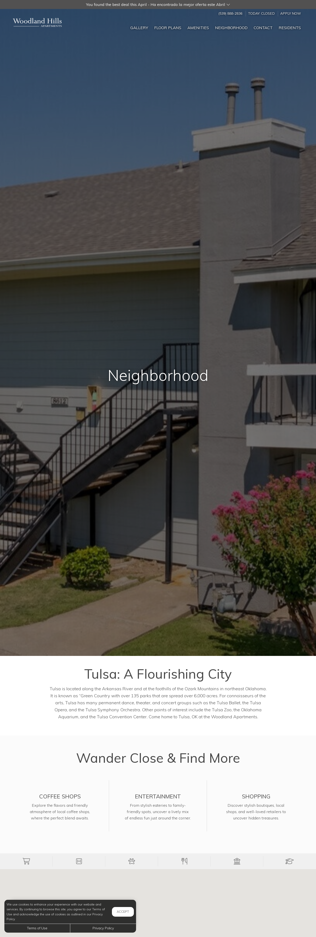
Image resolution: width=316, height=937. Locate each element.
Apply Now (290, 13)
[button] (158, 4)
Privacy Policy (103, 928)
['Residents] (290, 26)
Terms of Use (37, 928)
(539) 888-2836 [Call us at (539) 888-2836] (230, 13)
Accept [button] (123, 912)
